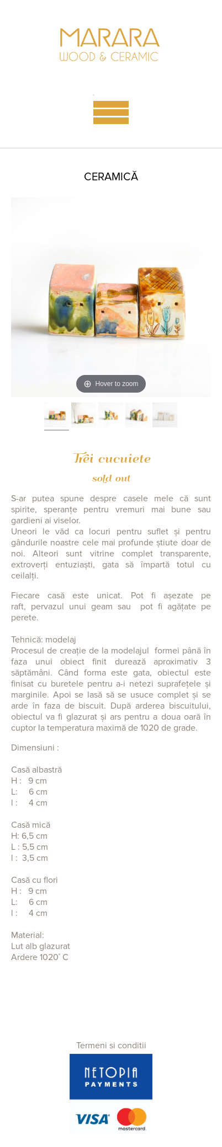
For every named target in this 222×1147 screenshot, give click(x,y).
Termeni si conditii (111, 1045)
